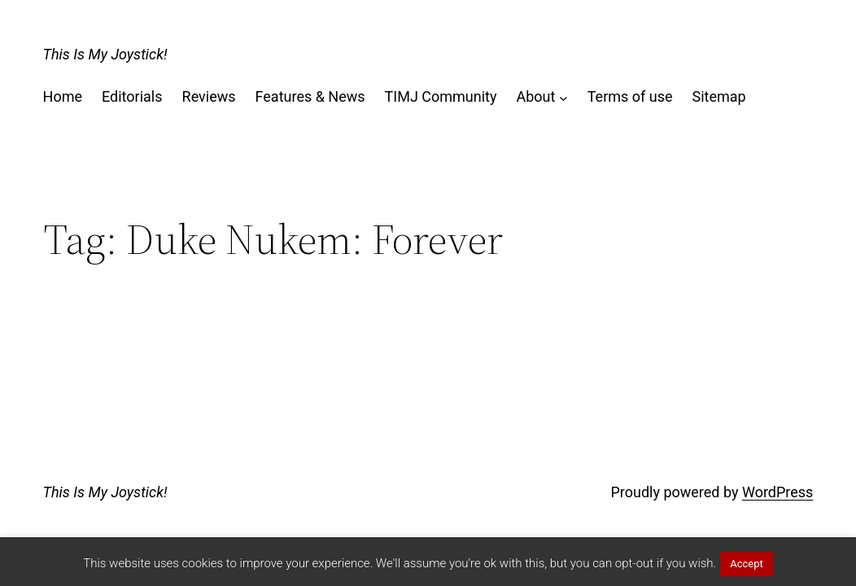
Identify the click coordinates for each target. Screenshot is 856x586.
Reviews (209, 96)
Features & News (310, 96)
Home (62, 96)
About (536, 96)
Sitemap (719, 96)
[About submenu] (563, 97)
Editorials (132, 96)
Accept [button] (746, 564)
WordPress (777, 492)
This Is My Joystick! (105, 54)
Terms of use (630, 96)
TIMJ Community (441, 96)
